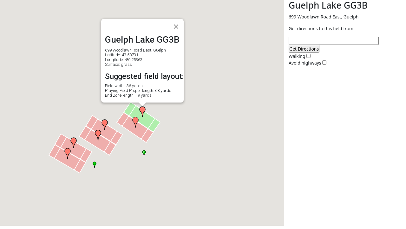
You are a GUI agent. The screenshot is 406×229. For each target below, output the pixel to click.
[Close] (176, 26)
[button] (67, 153)
